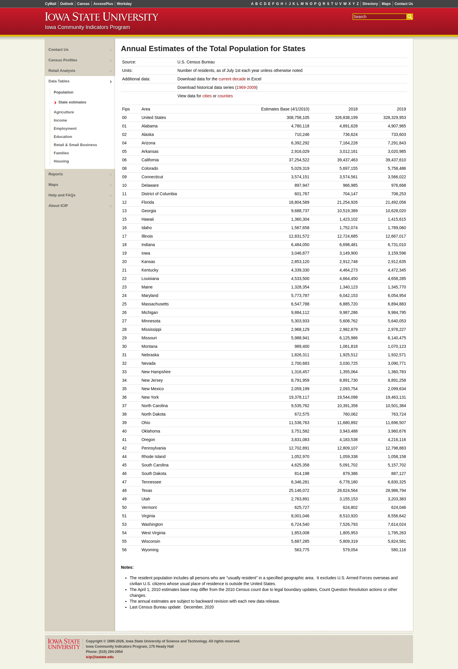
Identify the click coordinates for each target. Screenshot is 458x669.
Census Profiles (62, 60)
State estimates (72, 102)
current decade (232, 79)
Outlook (66, 4)
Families (61, 153)
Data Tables (59, 81)
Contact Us (404, 4)
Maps (386, 4)
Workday (124, 4)
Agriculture (64, 112)
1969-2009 (246, 87)
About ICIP (58, 205)
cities (207, 96)
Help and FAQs (61, 195)
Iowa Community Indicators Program (87, 27)
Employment (65, 128)
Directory (370, 4)
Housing (61, 161)
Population (63, 92)
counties (225, 96)
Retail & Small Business (75, 145)
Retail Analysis (61, 70)
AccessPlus (103, 4)
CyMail (50, 4)
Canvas (83, 4)
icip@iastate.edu (100, 657)
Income (60, 120)
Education (63, 136)
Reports (55, 174)
